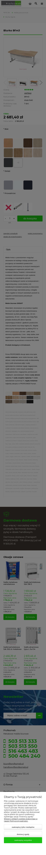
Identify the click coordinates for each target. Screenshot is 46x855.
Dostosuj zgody (23, 834)
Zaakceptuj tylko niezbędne (23, 827)
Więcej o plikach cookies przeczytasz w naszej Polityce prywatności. (20, 820)
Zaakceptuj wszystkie (23, 840)
